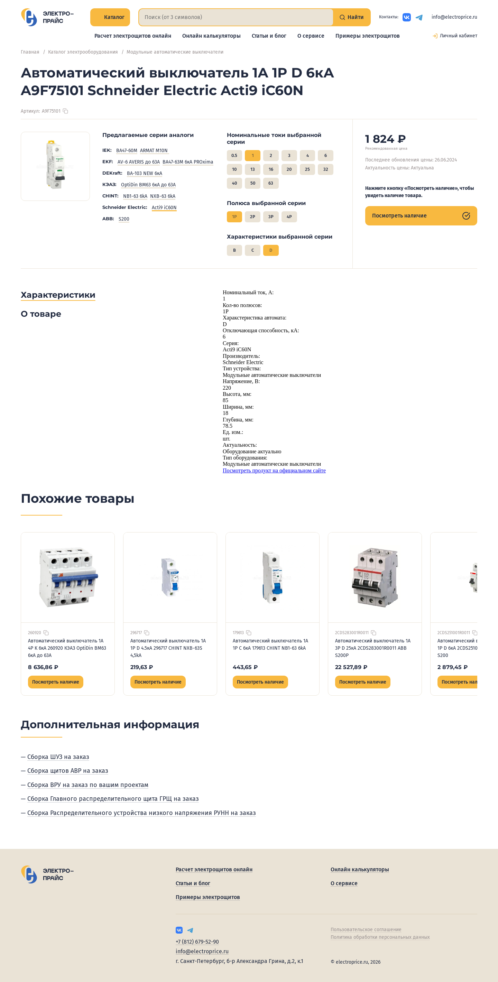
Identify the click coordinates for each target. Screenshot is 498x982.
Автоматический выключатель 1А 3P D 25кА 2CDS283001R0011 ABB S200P (373, 648)
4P (289, 216)
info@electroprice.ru (454, 17)
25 (307, 169)
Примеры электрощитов (367, 36)
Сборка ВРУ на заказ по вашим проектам (87, 785)
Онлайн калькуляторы (211, 36)
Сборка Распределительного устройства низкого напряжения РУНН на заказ (141, 813)
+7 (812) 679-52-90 (197, 941)
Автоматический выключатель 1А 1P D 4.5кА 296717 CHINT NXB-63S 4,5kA (168, 648)
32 (325, 169)
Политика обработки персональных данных (380, 937)
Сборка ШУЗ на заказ (58, 757)
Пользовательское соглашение (366, 930)
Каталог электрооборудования (83, 52)
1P (234, 216)
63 (270, 183)
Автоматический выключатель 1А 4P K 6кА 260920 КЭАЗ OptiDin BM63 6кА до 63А (67, 648)
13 (252, 169)
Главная (30, 52)
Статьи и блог (269, 36)
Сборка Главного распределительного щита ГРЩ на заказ (113, 799)
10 (234, 169)
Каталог (110, 17)
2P (252, 216)
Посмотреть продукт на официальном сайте (274, 470)
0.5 (234, 155)
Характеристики (58, 295)
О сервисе (310, 36)
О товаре (41, 314)
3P (271, 216)
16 (271, 169)
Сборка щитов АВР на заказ (67, 771)
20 (289, 169)
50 (252, 183)
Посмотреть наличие (421, 216)
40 (234, 183)
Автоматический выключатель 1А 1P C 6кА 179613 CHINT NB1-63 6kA (270, 644)
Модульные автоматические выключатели (175, 52)
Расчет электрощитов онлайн (132, 36)
